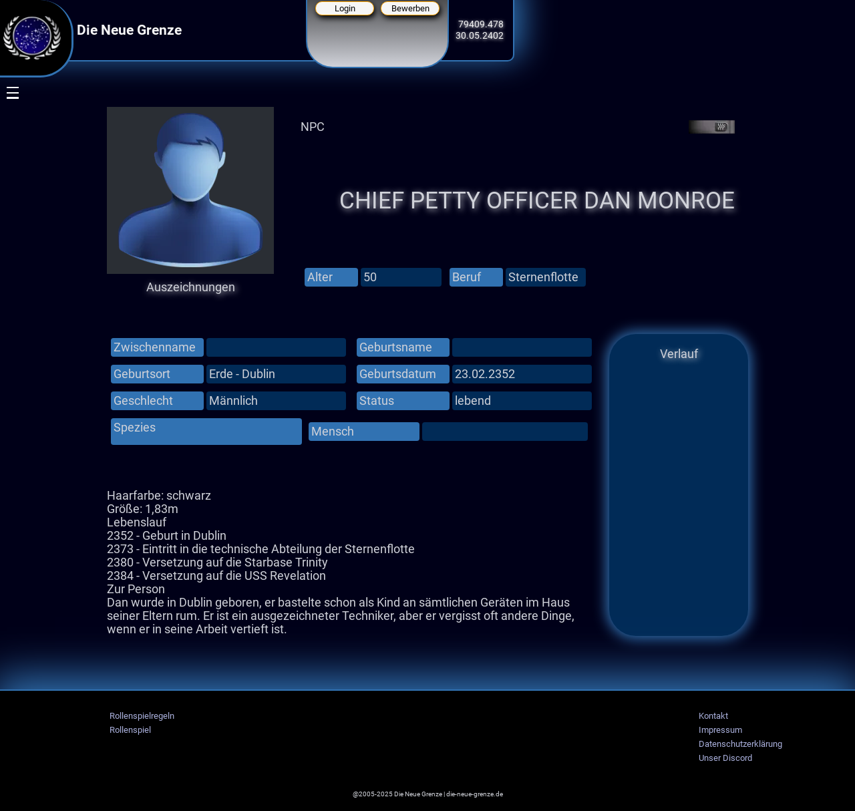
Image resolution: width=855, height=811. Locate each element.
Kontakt (713, 716)
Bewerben (410, 8)
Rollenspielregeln (142, 716)
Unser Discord (725, 758)
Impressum (720, 730)
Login (345, 8)
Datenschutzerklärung (740, 744)
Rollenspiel (130, 730)
